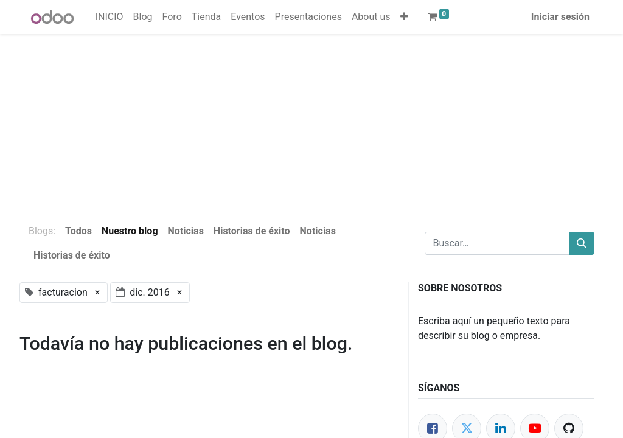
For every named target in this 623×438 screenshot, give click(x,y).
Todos (78, 231)
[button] (404, 17)
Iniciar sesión (560, 17)
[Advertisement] (311, 119)
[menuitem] (109, 17)
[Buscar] (581, 243)
